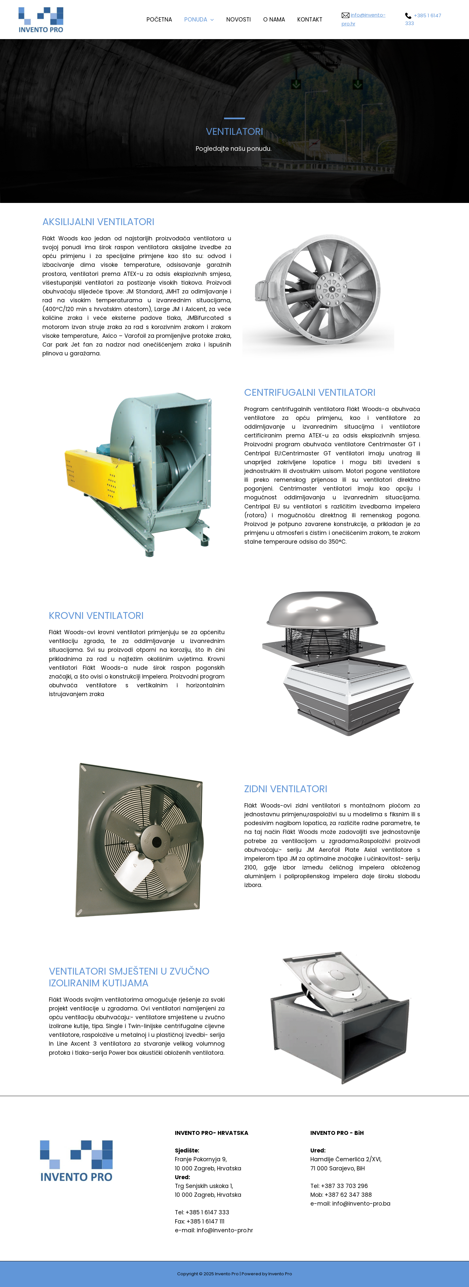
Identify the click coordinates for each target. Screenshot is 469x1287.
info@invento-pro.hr (374, 19)
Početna (162, 19)
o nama (273, 19)
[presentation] (211, 19)
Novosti (238, 19)
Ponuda (200, 19)
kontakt (307, 19)
